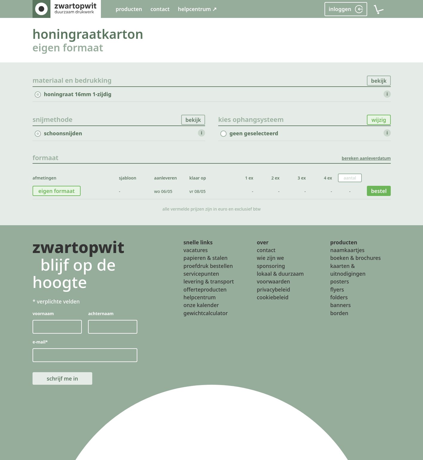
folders (339, 297)
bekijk (379, 80)
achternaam (100, 313)
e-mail (40, 342)
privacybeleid (273, 289)
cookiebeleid (272, 297)
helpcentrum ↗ (197, 9)
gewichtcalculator (206, 313)
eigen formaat (68, 47)
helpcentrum (200, 297)
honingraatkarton (88, 34)
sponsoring (271, 265)
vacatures (196, 250)
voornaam (43, 313)
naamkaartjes (347, 250)
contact (160, 9)
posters (339, 281)
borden (339, 313)
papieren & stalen (206, 257)
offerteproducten (205, 289)
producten (129, 9)
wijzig (378, 119)
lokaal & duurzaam (280, 273)
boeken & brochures (355, 257)
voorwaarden (273, 281)
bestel (378, 190)
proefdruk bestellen (208, 265)
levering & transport (209, 281)
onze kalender (201, 305)
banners (340, 305)
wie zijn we (270, 257)
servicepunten (201, 273)
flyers (337, 289)
